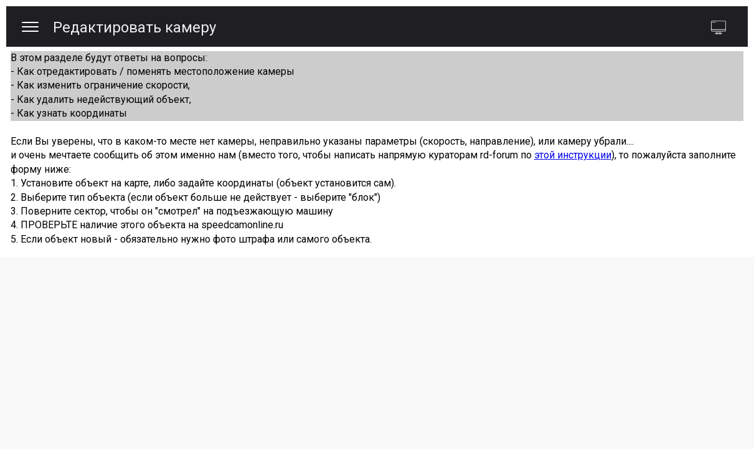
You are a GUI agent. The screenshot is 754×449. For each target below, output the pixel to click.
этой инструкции (572, 155)
